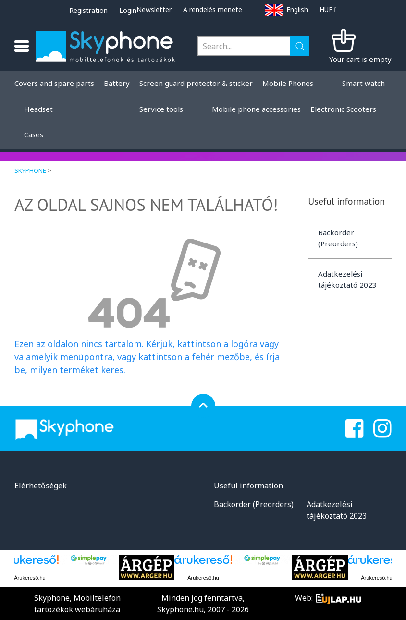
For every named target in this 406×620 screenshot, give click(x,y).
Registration (88, 10)
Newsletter (154, 9)
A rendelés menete (212, 9)
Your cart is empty (360, 59)
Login (127, 10)
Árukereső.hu (29, 578)
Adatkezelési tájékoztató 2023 (347, 279)
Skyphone (30, 170)
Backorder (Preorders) (338, 238)
